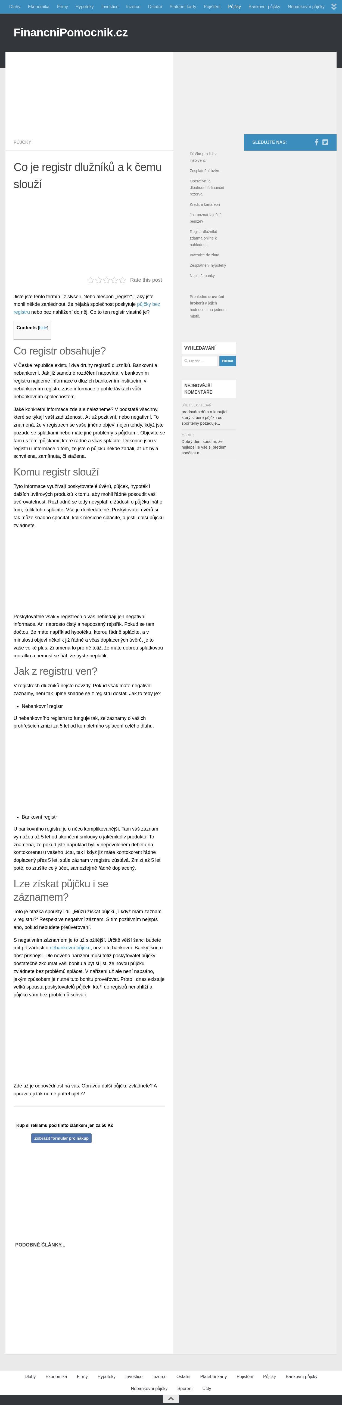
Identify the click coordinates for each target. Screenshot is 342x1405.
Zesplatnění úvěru (205, 171)
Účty (207, 1388)
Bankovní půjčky (264, 6)
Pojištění (212, 6)
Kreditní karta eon (205, 204)
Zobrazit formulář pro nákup (61, 1138)
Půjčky (234, 6)
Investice (110, 6)
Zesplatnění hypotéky (208, 265)
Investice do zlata (204, 255)
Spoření (185, 1388)
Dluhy (14, 6)
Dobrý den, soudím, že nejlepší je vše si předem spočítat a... (204, 447)
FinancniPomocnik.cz (71, 32)
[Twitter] (325, 142)
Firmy (62, 6)
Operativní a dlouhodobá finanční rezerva (207, 187)
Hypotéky (85, 6)
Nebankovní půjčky (306, 6)
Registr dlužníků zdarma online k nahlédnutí (203, 238)
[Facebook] (316, 142)
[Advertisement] (93, 90)
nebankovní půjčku (70, 947)
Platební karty (183, 6)
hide (43, 327)
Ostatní (155, 6)
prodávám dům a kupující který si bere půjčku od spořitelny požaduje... (204, 417)
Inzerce (133, 6)
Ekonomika (38, 6)
